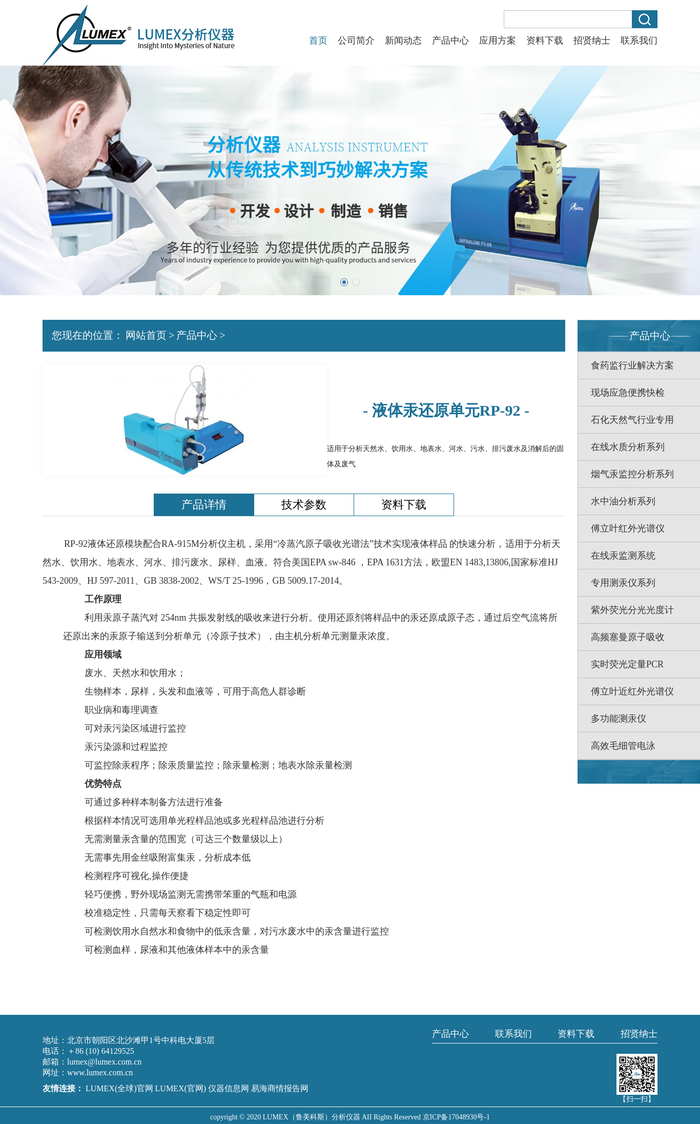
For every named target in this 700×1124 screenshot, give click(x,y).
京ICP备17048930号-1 (456, 1117)
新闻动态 (403, 40)
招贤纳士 (591, 40)
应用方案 (497, 40)
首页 (318, 40)
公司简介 (356, 40)
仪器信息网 (228, 1088)
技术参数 (303, 504)
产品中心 (450, 40)
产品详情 (204, 504)
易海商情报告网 (279, 1088)
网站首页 (146, 335)
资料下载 (544, 40)
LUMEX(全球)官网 (120, 1088)
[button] (344, 282)
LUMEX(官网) (181, 1088)
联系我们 (639, 40)
